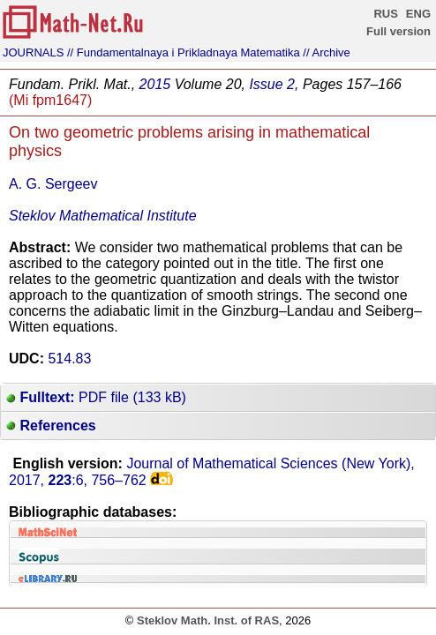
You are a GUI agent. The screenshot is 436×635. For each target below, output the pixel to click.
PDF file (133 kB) (96, 397)
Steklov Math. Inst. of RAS (208, 620)
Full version (398, 31)
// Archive (326, 52)
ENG (418, 13)
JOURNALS (33, 52)
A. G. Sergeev (53, 183)
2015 (155, 84)
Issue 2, (273, 84)
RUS (385, 13)
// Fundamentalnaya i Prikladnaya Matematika (183, 52)
